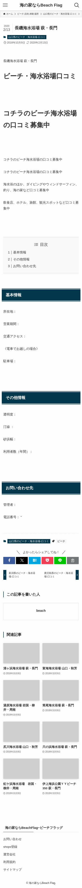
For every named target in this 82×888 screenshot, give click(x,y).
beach (41, 610)
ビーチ (61, 541)
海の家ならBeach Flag (41, 5)
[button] (9, 560)
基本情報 (19, 252)
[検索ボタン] (77, 5)
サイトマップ (12, 869)
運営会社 (9, 854)
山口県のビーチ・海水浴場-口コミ (26, 37)
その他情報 (21, 259)
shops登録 (10, 846)
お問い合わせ (12, 839)
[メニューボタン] (5, 5)
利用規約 (9, 862)
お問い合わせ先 (24, 266)
